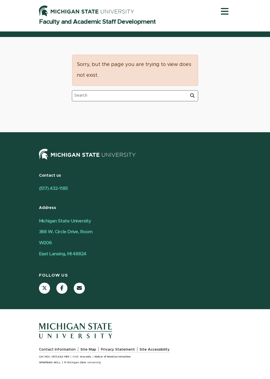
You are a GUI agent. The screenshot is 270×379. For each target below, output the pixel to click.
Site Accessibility (155, 349)
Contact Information (57, 349)
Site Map (88, 349)
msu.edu (85, 357)
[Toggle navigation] (224, 11)
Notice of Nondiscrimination (113, 357)
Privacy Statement (118, 349)
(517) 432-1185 (53, 188)
